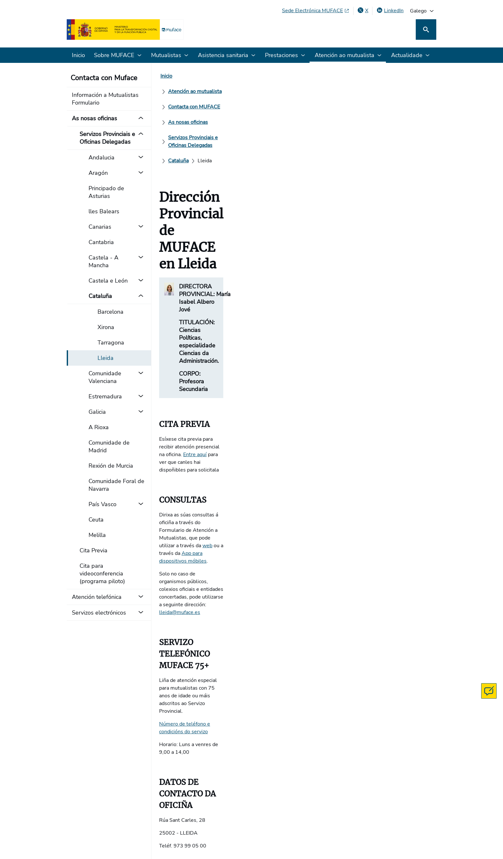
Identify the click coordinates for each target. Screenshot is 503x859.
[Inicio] (166, 76)
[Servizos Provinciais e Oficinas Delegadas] (215, 91)
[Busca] (426, 29)
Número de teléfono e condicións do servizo (209, 415)
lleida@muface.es (179, 357)
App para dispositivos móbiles (220, 336)
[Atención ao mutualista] (208, 76)
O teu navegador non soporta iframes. (297, 619)
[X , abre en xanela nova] (362, 10)
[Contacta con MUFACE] (489, 691)
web (423, 329)
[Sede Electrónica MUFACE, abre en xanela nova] (315, 10)
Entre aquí (311, 276)
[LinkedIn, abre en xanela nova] (390, 10)
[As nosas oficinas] (325, 76)
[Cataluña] (282, 91)
